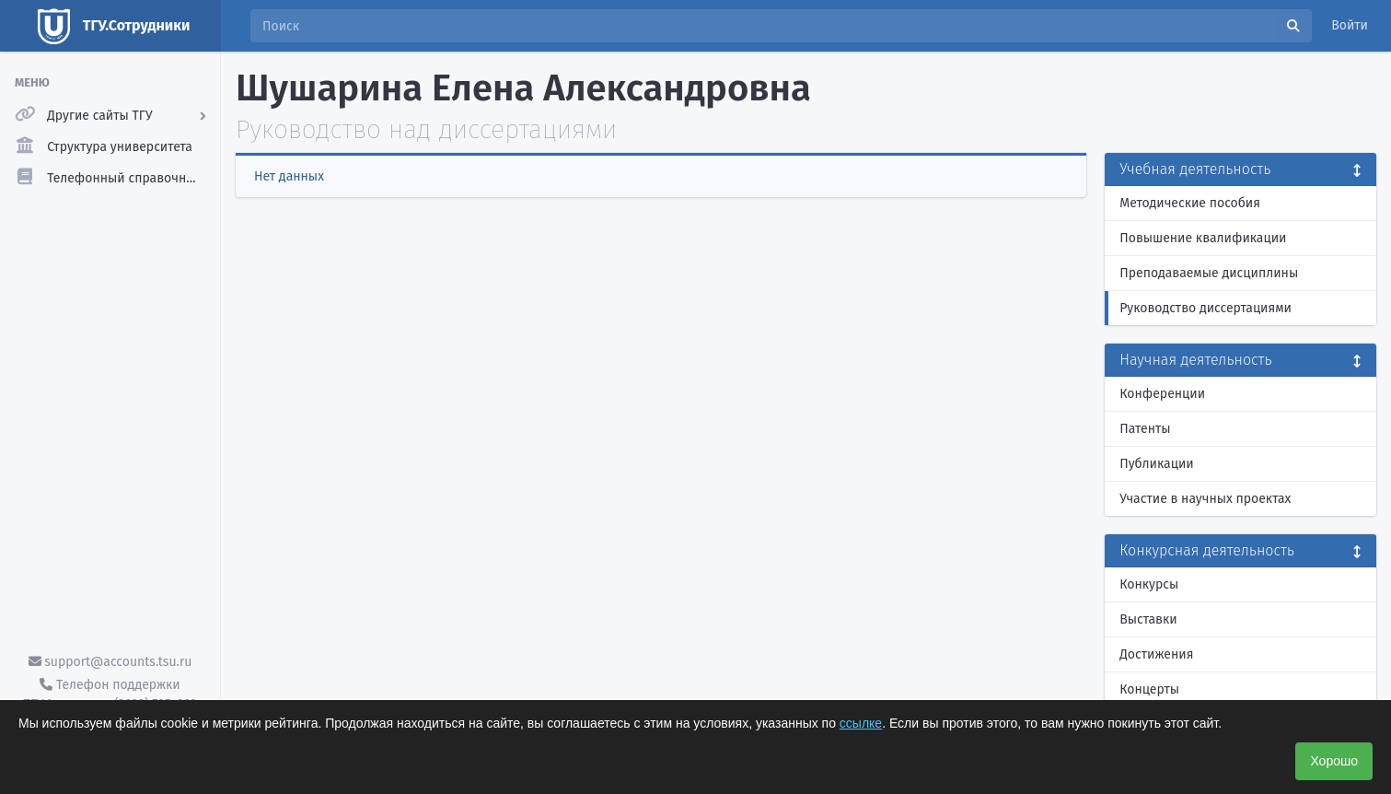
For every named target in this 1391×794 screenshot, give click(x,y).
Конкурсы (1148, 584)
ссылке (861, 723)
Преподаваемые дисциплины (1208, 273)
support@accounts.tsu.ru (110, 662)
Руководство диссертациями (1205, 308)
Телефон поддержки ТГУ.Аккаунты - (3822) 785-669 (109, 694)
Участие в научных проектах (1205, 499)
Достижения (1156, 654)
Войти (1349, 25)
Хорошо (1334, 760)
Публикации (1156, 464)
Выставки (1148, 619)
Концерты (1149, 689)
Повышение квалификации (1202, 238)
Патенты (1144, 429)
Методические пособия (1189, 203)
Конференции (1162, 394)
